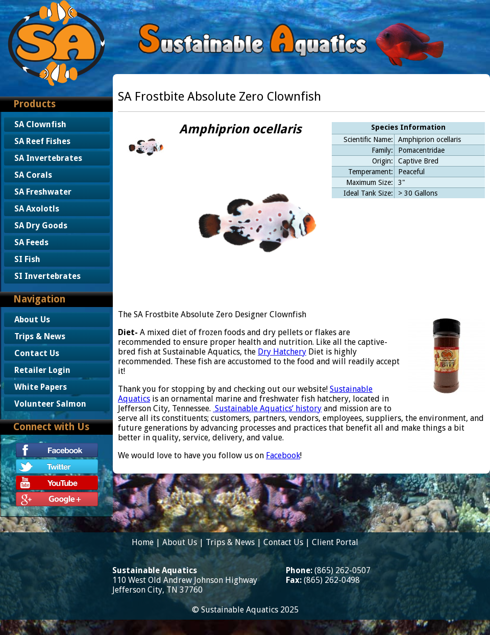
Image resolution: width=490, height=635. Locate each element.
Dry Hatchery (282, 352)
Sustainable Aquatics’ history (268, 408)
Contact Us (36, 353)
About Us (32, 319)
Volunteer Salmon (50, 404)
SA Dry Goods (40, 225)
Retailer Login (42, 370)
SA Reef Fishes (42, 141)
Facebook (283, 455)
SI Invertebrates (47, 276)
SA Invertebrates (48, 158)
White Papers (40, 387)
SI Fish (27, 259)
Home (143, 542)
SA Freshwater (42, 192)
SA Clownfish (40, 124)
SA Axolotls (36, 209)
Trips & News (39, 336)
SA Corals (33, 175)
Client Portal (335, 542)
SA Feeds (31, 242)
